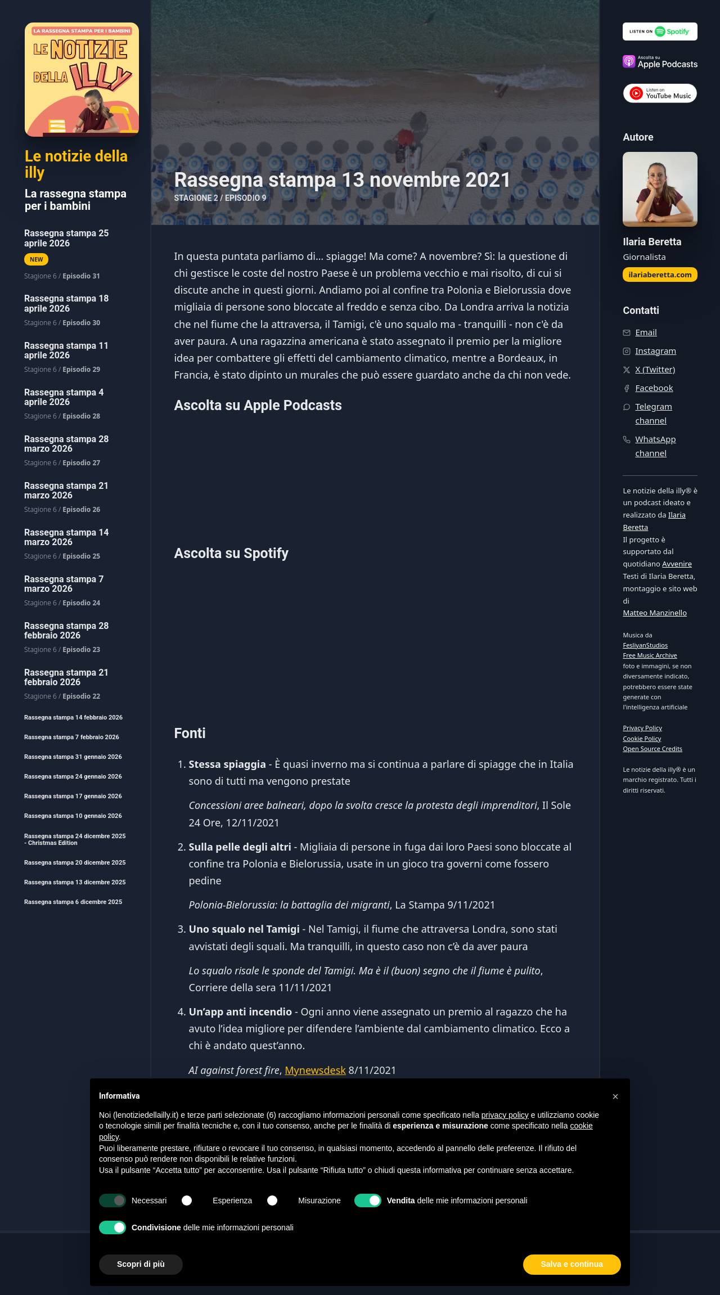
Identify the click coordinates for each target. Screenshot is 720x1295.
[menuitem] (75, 255)
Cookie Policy (642, 738)
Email (646, 332)
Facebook (654, 387)
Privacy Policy (642, 727)
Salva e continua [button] (572, 1264)
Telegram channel (653, 413)
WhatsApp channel (655, 445)
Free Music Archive (650, 655)
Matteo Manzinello (655, 613)
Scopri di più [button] (141, 1264)
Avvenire (677, 564)
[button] (615, 1096)
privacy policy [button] (505, 1114)
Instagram (655, 350)
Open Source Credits (652, 748)
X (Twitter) (655, 369)
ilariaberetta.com (660, 274)
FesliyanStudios (645, 645)
